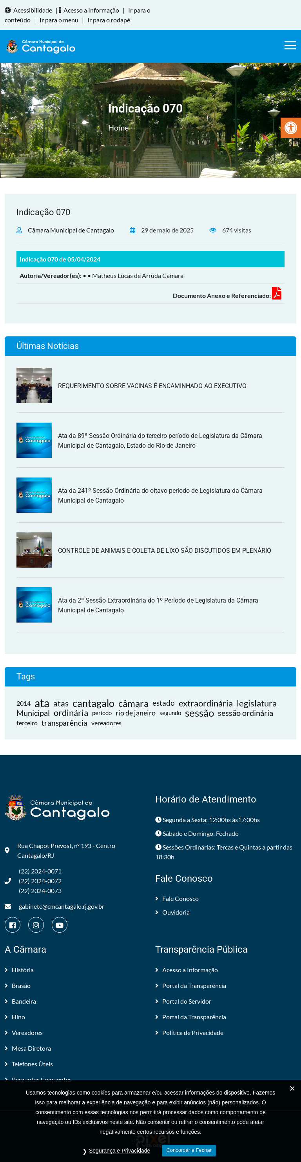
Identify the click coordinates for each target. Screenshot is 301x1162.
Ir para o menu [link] (59, 20)
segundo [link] (170, 712)
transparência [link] (64, 722)
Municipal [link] (33, 712)
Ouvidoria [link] (172, 912)
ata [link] (41, 703)
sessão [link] (199, 713)
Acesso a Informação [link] (90, 10)
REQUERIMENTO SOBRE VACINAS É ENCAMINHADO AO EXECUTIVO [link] (152, 386)
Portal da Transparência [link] (190, 985)
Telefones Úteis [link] (29, 1064)
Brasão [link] (18, 985)
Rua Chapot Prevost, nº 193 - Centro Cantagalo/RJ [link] (60, 850)
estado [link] (163, 703)
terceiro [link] (27, 722)
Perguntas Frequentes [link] (38, 1079)
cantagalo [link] (93, 703)
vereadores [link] (106, 722)
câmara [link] (133, 703)
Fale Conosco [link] (177, 898)
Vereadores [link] (24, 1032)
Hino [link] (15, 1016)
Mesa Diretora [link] (28, 1048)
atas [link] (61, 703)
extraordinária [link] (206, 703)
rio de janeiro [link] (136, 712)
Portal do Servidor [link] (183, 1001)
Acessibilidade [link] (29, 10)
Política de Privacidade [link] (189, 1032)
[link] (291, 128)
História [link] (19, 969)
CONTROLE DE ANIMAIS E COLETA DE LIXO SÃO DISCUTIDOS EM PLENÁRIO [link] (164, 550)
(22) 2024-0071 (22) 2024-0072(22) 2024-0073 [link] (33, 880)
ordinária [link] (71, 713)
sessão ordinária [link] (245, 712)
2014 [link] (23, 703)
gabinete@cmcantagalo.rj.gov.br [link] (54, 906)
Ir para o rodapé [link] (108, 20)
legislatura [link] (257, 703)
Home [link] (118, 127)
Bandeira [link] (20, 1001)
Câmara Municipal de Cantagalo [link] (71, 230)
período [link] (102, 712)
